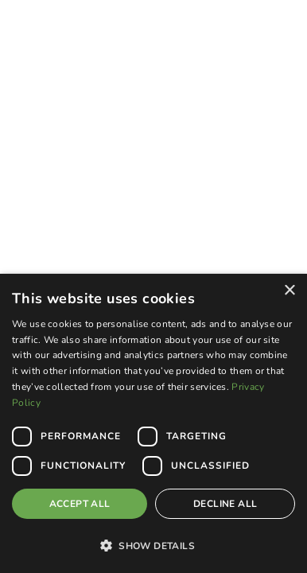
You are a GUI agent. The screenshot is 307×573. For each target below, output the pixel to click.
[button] (153, 545)
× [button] (289, 291)
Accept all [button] (80, 503)
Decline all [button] (225, 503)
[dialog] (153, 423)
